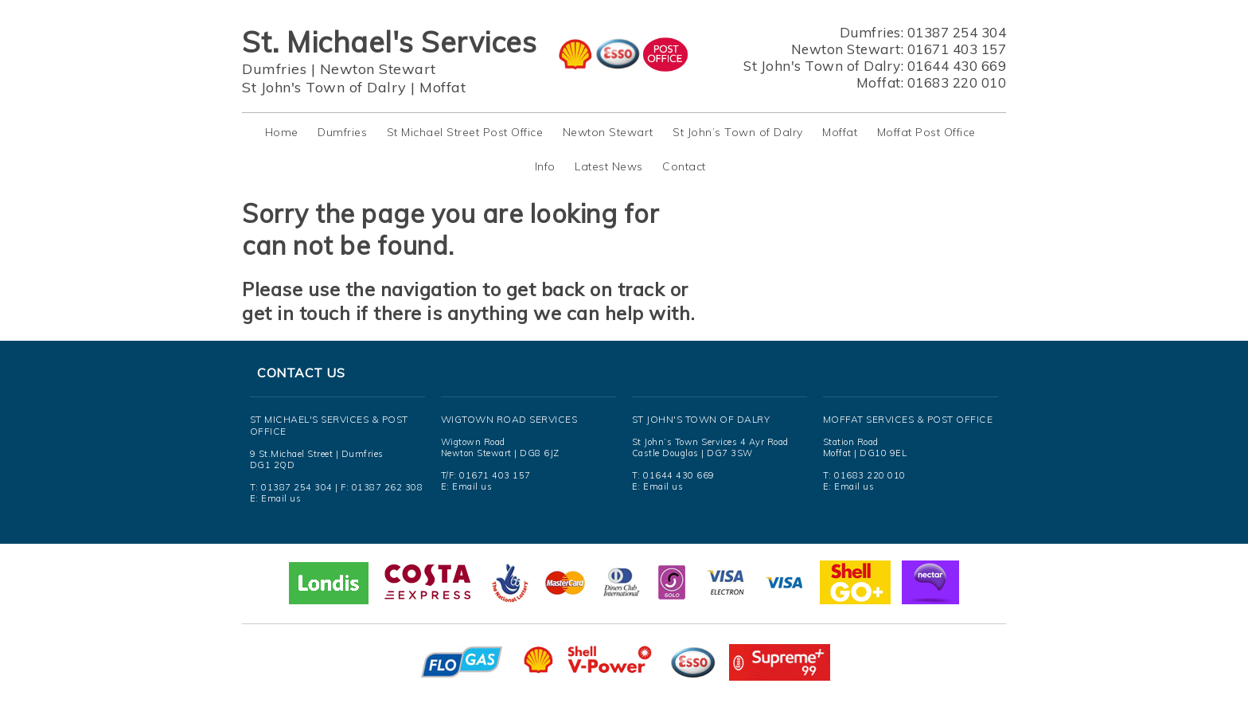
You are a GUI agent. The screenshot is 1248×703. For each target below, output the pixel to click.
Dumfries (274, 69)
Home (281, 132)
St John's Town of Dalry (324, 87)
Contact (684, 166)
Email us (281, 498)
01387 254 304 (957, 32)
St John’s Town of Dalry (738, 132)
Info (545, 166)
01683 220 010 (957, 82)
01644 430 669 (957, 65)
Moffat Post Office (926, 132)
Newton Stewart (378, 69)
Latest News (609, 166)
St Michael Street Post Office (465, 132)
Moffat (442, 87)
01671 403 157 (957, 49)
